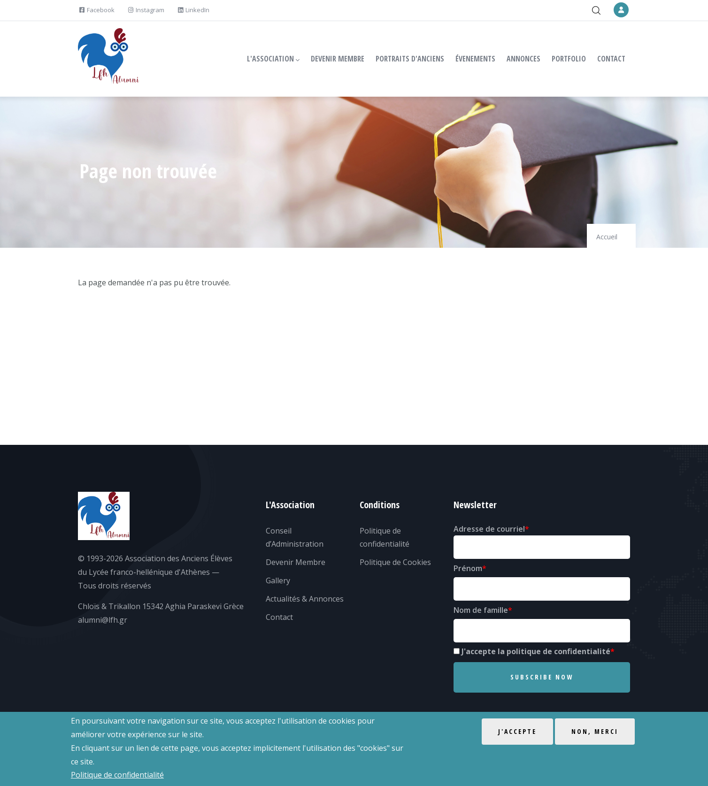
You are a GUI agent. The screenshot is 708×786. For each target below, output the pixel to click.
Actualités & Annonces (305, 599)
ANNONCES (523, 58)
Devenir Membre (295, 562)
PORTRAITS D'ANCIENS (410, 58)
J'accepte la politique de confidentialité (536, 651)
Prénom (468, 568)
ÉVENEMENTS (475, 58)
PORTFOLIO (569, 58)
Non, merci (594, 731)
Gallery (278, 580)
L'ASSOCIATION (273, 59)
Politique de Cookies (395, 562)
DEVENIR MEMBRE (337, 58)
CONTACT (611, 58)
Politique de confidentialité (117, 775)
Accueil (606, 236)
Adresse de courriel (489, 529)
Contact (279, 617)
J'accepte (517, 731)
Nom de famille (481, 610)
